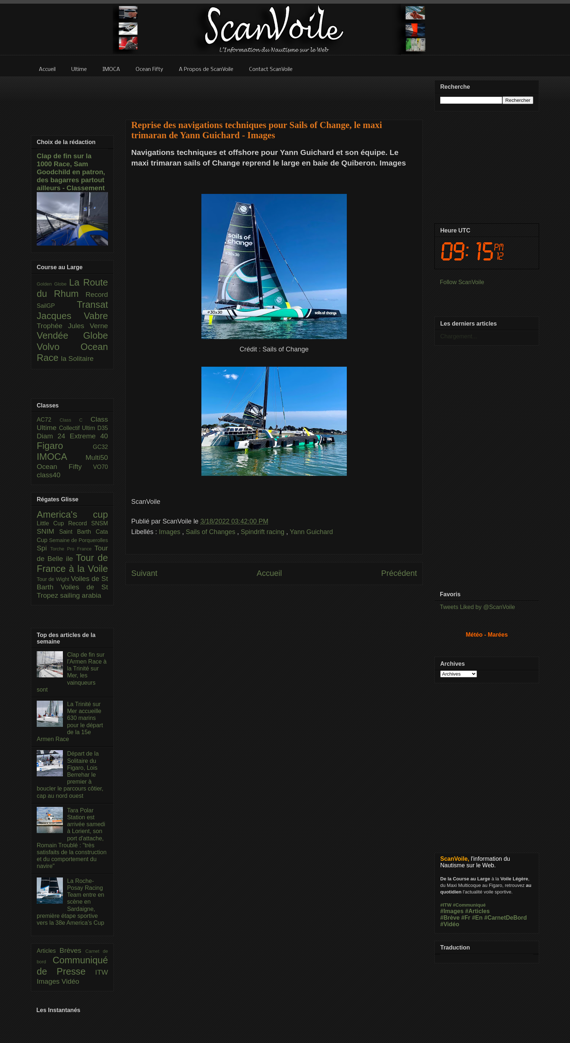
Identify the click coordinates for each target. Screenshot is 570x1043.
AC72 (48, 420)
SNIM (48, 531)
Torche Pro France (72, 549)
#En (477, 918)
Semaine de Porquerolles (78, 540)
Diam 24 (53, 436)
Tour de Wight (54, 579)
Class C (75, 420)
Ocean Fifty (65, 466)
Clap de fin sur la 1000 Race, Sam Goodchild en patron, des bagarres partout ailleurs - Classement (71, 172)
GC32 (100, 447)
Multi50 (96, 457)
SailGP (57, 306)
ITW (101, 972)
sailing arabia (80, 595)
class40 (48, 475)
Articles (48, 951)
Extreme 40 (89, 436)
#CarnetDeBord (505, 918)
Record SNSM (88, 523)
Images (170, 532)
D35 (102, 428)
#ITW (445, 905)
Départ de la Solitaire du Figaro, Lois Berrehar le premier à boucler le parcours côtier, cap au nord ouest (70, 775)
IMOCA (61, 456)
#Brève (449, 918)
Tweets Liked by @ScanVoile (477, 607)
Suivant (144, 573)
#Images (451, 911)
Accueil (269, 573)
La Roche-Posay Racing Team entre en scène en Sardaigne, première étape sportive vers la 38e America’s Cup (70, 902)
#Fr (465, 918)
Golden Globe (53, 284)
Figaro (65, 446)
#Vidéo (449, 924)
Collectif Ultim (78, 428)
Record (96, 294)
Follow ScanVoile (462, 282)
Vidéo (70, 981)
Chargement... (458, 336)
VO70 (100, 467)
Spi (43, 548)
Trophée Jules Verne (72, 326)
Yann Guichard (311, 532)
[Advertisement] (274, 93)
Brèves (72, 950)
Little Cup (52, 523)
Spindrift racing (263, 532)
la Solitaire (77, 358)
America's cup (72, 514)
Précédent (399, 573)
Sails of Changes (211, 532)
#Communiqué (469, 905)
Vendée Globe (72, 335)
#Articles (477, 911)
